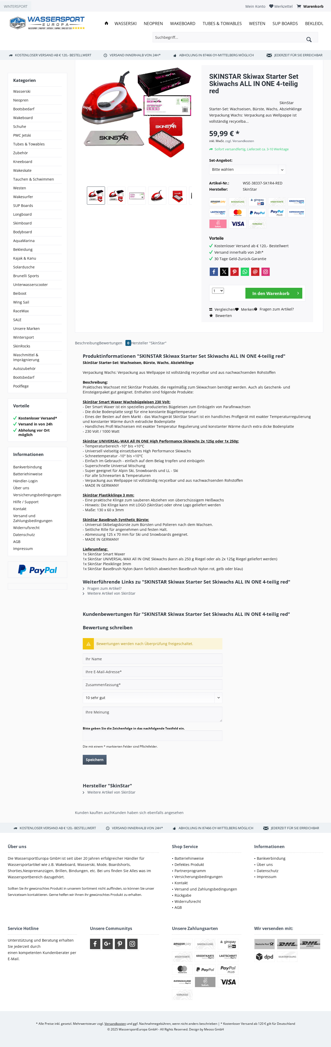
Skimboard (22, 223)
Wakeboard (23, 117)
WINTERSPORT (15, 6)
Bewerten (220, 315)
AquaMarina (24, 240)
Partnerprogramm (190, 870)
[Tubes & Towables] (222, 23)
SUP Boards (23, 205)
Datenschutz (24, 534)
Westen (19, 187)
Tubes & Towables (29, 144)
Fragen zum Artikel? (274, 309)
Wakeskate (22, 170)
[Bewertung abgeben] (152, 697)
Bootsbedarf (23, 108)
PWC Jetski (22, 135)
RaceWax (21, 310)
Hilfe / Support (26, 501)
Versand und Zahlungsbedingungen (32, 518)
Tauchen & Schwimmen (33, 179)
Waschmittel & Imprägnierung (26, 357)
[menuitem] (255, 6)
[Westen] (257, 23)
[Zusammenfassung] (152, 684)
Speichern (94, 759)
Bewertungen (115, 342)
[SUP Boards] (285, 23)
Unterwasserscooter (30, 284)
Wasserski (22, 91)
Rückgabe (183, 895)
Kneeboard (22, 161)
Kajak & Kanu (24, 258)
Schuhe (19, 126)
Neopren (20, 100)
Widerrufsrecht (26, 527)
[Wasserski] (125, 23)
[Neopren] (153, 23)
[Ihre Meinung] (152, 714)
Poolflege (21, 386)
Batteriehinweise (27, 473)
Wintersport (23, 337)
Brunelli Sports (26, 275)
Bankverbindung (27, 466)
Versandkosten (115, 1023)
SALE (17, 319)
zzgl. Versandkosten (239, 141)
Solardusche (24, 267)
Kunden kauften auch (93, 812)
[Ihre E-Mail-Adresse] (152, 671)
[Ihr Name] (152, 659)
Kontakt (19, 508)
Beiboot (19, 293)
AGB (16, 541)
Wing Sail (21, 302)
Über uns (21, 487)
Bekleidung (23, 249)
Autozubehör (24, 368)
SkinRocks (21, 346)
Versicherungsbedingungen (37, 494)
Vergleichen (222, 309)
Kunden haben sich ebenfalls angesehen (148, 812)
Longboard (22, 214)
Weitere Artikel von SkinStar (109, 593)
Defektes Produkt (189, 864)
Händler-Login (25, 480)
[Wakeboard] (183, 23)
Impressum (23, 548)
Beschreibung (87, 342)
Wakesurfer (23, 196)
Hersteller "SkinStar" (149, 342)
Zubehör (20, 152)
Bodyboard (22, 231)
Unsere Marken (26, 328)
